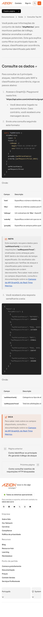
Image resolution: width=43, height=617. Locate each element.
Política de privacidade (11, 534)
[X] (20, 507)
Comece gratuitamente (11, 566)
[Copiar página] (9, 11)
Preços (5, 574)
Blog (4, 545)
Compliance (7, 531)
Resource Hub (8, 548)
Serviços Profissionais (11, 581)
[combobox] (16, 591)
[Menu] (39, 3)
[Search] (35, 3)
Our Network (7, 523)
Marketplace (7, 556)
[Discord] (30, 507)
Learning (5, 552)
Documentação (8, 570)
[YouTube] (14, 507)
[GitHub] (4, 507)
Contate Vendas (8, 578)
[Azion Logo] (7, 3)
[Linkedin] (9, 507)
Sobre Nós (6, 519)
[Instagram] (25, 507)
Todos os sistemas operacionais (18, 495)
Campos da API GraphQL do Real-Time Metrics (20, 282)
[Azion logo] (21, 486)
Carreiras (6, 527)
